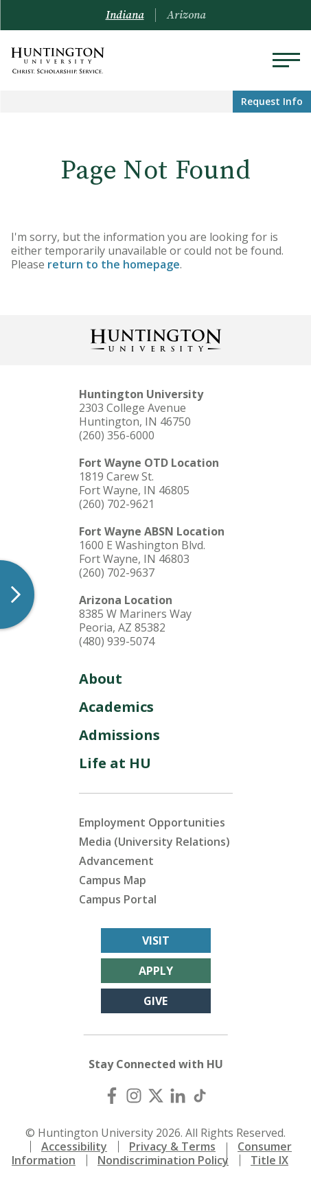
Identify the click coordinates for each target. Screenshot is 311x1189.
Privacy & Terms (172, 1146)
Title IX (269, 1160)
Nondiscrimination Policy (163, 1160)
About (100, 678)
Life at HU (115, 763)
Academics (116, 706)
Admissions (119, 735)
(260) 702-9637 (116, 572)
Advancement (116, 860)
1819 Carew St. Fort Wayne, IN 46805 (134, 483)
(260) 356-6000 (116, 435)
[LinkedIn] (178, 1095)
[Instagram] (134, 1095)
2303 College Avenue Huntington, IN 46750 (135, 414)
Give (155, 1000)
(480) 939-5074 (116, 641)
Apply (156, 970)
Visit (156, 940)
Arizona (186, 15)
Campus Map (112, 880)
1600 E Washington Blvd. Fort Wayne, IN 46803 (142, 552)
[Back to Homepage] (156, 338)
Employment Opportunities (152, 822)
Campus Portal (118, 899)
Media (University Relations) (154, 841)
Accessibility (74, 1146)
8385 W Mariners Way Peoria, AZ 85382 (135, 620)
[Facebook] (112, 1095)
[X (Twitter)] (156, 1095)
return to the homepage (113, 264)
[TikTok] (200, 1095)
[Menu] (286, 60)
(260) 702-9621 (116, 503)
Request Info (272, 101)
